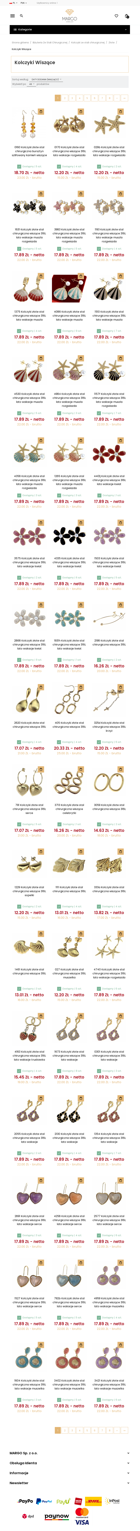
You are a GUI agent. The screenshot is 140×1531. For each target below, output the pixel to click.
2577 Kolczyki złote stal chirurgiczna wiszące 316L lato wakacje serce (109, 1220)
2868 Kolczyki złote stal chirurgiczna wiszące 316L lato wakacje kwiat (29, 644)
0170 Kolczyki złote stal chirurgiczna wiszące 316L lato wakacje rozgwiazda (69, 151)
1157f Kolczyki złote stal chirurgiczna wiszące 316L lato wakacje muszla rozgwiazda (109, 400)
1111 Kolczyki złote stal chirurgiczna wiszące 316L (69, 889)
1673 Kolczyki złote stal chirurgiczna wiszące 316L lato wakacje (69, 1055)
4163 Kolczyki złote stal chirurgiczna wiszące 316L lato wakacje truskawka (29, 1055)
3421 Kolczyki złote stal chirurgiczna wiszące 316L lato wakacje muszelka (109, 1384)
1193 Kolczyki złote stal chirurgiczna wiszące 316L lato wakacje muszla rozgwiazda (109, 235)
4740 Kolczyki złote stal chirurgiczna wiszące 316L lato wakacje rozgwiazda (109, 973)
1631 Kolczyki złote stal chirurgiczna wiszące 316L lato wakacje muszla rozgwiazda (29, 235)
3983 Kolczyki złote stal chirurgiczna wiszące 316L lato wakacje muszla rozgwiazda (69, 235)
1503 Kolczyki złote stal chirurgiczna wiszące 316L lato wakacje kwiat (109, 562)
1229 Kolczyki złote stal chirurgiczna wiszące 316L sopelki (29, 891)
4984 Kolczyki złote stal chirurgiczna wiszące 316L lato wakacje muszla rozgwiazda (69, 400)
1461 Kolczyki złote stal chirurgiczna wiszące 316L (29, 971)
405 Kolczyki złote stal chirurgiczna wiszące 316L (69, 725)
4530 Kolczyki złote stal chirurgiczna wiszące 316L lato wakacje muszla (29, 398)
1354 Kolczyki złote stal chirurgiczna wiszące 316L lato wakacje (109, 1138)
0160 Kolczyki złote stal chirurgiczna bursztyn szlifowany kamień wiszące (29, 151)
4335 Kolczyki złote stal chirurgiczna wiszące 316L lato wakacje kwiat (69, 562)
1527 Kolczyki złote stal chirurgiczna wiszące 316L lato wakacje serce (29, 1302)
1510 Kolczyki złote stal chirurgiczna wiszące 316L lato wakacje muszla (109, 315)
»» (124, 98)
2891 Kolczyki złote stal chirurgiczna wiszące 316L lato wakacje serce (29, 1220)
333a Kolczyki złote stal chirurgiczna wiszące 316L (109, 889)
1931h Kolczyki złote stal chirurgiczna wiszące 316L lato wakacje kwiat (69, 644)
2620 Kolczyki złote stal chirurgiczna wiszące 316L (29, 725)
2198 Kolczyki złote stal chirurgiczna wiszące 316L (109, 642)
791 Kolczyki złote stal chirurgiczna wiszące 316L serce (29, 809)
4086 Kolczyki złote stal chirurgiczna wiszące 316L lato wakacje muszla (69, 315)
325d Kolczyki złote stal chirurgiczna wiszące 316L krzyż (109, 727)
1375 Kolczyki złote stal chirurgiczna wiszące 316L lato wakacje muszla (29, 315)
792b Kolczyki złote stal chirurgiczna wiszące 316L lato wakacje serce (69, 1302)
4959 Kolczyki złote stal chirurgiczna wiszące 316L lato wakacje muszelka (109, 1302)
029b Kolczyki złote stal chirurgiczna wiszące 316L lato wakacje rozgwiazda (109, 151)
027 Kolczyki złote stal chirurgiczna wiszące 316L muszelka (69, 973)
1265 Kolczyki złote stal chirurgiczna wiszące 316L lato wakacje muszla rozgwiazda (69, 482)
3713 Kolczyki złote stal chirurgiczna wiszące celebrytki (69, 809)
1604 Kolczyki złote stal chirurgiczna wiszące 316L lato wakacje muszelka (29, 1384)
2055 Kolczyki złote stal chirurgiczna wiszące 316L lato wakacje (29, 1138)
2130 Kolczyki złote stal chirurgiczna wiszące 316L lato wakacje (69, 1138)
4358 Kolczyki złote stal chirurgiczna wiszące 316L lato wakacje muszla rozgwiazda (29, 482)
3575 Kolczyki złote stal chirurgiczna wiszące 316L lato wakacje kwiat (29, 562)
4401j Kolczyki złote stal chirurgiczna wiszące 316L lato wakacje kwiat (109, 480)
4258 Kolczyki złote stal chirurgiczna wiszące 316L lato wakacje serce (69, 1220)
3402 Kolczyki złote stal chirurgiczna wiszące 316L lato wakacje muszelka (69, 1384)
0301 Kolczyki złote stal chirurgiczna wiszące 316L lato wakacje (109, 1055)
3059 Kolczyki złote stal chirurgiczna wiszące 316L (109, 807)
